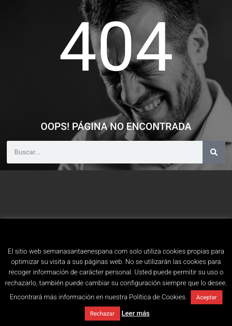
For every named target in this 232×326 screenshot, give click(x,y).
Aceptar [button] (206, 297)
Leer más (135, 313)
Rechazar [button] (102, 313)
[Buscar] (214, 152)
